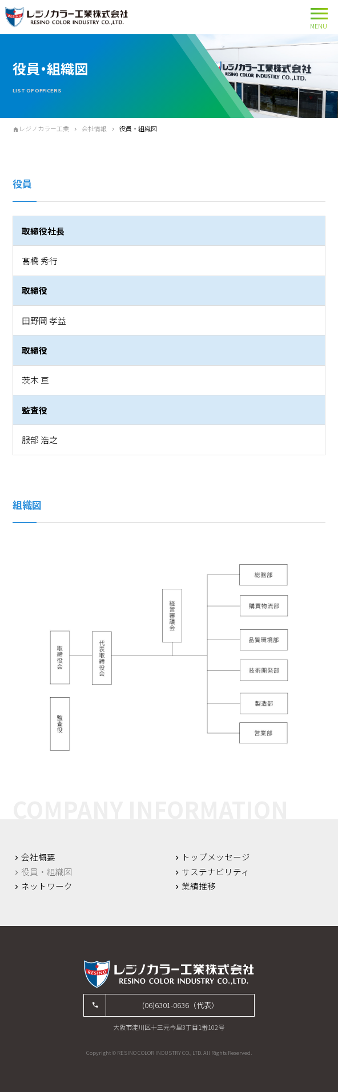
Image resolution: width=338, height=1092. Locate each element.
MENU (319, 16)
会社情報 (94, 128)
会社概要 (38, 857)
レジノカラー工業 (44, 128)
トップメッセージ (216, 857)
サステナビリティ (216, 871)
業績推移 (199, 886)
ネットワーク (47, 886)
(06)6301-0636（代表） (180, 1005)
